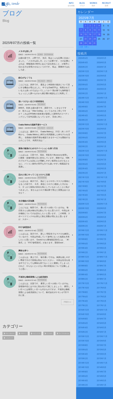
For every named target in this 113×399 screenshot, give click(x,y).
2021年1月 (101, 199)
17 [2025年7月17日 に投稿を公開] (94, 34)
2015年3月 (101, 354)
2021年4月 (83, 195)
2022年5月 (101, 164)
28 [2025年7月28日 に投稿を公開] (81, 43)
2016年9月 (101, 314)
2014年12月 (83, 363)
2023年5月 (101, 137)
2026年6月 (83, 58)
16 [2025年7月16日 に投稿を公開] (90, 34)
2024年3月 (101, 115)
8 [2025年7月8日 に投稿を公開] (85, 30)
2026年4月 (83, 62)
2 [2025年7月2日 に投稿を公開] (90, 25)
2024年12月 (83, 98)
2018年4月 (83, 274)
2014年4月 (83, 380)
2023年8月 (83, 133)
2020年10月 (83, 208)
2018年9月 (101, 261)
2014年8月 (83, 372)
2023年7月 (101, 133)
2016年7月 (101, 319)
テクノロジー (10, 333)
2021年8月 (83, 186)
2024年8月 (83, 107)
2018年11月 (102, 257)
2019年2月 (83, 252)
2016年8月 (83, 319)
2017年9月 (101, 288)
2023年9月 (101, 129)
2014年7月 (101, 372)
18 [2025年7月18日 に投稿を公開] (99, 34)
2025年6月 (83, 84)
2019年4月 (83, 248)
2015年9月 (101, 341)
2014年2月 (83, 385)
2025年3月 (101, 89)
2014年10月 (83, 367)
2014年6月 (83, 376)
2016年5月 (101, 323)
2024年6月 (83, 111)
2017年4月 (83, 301)
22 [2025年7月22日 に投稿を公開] (85, 39)
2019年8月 (83, 239)
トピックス (36, 333)
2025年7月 (101, 80)
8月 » (87, 47)
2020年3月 (101, 221)
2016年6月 (83, 323)
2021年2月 (83, 199)
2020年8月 (83, 213)
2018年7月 (101, 266)
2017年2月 (83, 305)
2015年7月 (101, 345)
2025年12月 (83, 71)
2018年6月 (83, 270)
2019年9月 (101, 235)
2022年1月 (101, 173)
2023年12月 (83, 124)
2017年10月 (83, 288)
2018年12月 (83, 257)
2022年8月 (83, 160)
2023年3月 (101, 142)
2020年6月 (83, 217)
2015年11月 (102, 336)
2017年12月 (83, 283)
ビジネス (49, 333)
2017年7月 (101, 292)
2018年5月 (101, 270)
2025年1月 (101, 93)
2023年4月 (83, 142)
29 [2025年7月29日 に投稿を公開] (85, 43)
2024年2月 (83, 120)
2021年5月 (101, 190)
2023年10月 (83, 129)
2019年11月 (102, 230)
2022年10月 (83, 155)
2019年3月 (101, 248)
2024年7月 (101, 107)
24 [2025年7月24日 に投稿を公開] (94, 39)
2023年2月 (83, 146)
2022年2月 (83, 173)
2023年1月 (101, 146)
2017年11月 (102, 283)
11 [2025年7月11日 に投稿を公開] (99, 30)
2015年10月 (83, 341)
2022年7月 (101, 160)
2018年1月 (101, 279)
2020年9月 (101, 208)
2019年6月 (83, 243)
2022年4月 (83, 168)
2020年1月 (101, 226)
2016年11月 (102, 310)
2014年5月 (101, 376)
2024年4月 (83, 115)
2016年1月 (101, 332)
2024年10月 (83, 102)
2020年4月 (83, 221)
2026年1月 (101, 67)
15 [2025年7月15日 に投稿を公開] (85, 34)
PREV (66, 302)
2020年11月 (102, 204)
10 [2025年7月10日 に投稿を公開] (94, 30)
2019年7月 (101, 239)
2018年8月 (83, 266)
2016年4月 (83, 327)
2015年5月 (101, 349)
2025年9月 (101, 76)
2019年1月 (101, 252)
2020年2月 (83, 226)
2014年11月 (102, 363)
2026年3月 (101, 62)
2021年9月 (101, 182)
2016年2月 (83, 332)
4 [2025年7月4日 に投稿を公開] (99, 25)
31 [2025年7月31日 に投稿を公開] (94, 43)
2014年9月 (101, 367)
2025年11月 (102, 71)
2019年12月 (83, 230)
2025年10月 (83, 76)
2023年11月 (102, 124)
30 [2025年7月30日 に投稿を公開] (90, 43)
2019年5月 (101, 243)
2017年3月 (101, 301)
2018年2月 (83, 279)
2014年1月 (101, 385)
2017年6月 (83, 296)
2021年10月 (83, 182)
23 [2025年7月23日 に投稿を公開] (90, 39)
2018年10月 (83, 261)
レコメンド (9, 338)
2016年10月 (83, 314)
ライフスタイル (64, 333)
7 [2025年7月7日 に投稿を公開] (81, 30)
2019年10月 (83, 235)
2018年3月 (101, 274)
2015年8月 (83, 345)
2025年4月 (83, 89)
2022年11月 (102, 151)
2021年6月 (83, 190)
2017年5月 (101, 296)
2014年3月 (101, 380)
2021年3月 (101, 195)
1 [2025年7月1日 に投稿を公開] (85, 25)
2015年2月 (83, 358)
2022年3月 (101, 168)
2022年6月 (83, 164)
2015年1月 (101, 358)
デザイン (24, 333)
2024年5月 (101, 111)
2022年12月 (83, 151)
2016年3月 (101, 327)
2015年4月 (83, 354)
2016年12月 (83, 310)
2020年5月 (101, 217)
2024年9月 (101, 102)
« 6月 (81, 47)
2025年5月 (101, 84)
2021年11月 (102, 177)
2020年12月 (83, 204)
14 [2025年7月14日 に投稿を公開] (81, 34)
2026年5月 (101, 58)
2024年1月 (101, 120)
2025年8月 (83, 80)
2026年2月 (83, 67)
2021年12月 (83, 177)
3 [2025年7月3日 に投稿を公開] (94, 25)
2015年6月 (83, 349)
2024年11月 (102, 98)
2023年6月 (83, 137)
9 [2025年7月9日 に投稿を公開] (90, 30)
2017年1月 (101, 305)
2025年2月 (83, 93)
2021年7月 (101, 186)
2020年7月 (101, 213)
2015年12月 (83, 336)
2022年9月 (101, 155)
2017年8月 (83, 292)
